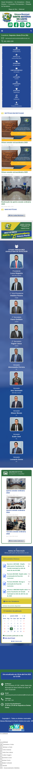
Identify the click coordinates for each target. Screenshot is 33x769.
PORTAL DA (16, 50)
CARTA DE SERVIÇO (16, 70)
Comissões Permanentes (16, 4)
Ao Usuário (16, 72)
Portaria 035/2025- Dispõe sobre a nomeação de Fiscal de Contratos (17, 576)
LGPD (16, 104)
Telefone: (8, 698)
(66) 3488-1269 (8, 41)
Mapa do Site (13, 9)
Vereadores (16, 92)
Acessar (16, 85)
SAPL (16, 97)
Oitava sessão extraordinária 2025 (14, 142)
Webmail (21, 9)
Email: (7, 693)
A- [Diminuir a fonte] (1, 747)
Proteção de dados (16, 106)
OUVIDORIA (16, 63)
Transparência (16, 51)
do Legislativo (16, 65)
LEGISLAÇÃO (16, 84)
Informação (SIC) (16, 58)
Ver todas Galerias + (16, 541)
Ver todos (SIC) (16, 641)
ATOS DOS (16, 91)
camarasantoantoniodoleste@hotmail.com (17, 38)
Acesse (16, 78)
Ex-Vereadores (19, 2)
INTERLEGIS (16, 99)
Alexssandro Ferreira (16, 367)
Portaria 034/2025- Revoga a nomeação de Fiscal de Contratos (16, 584)
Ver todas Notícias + (16, 215)
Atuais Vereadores (7, 2)
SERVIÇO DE (16, 57)
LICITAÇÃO (16, 77)
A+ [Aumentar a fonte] (1, 744)
